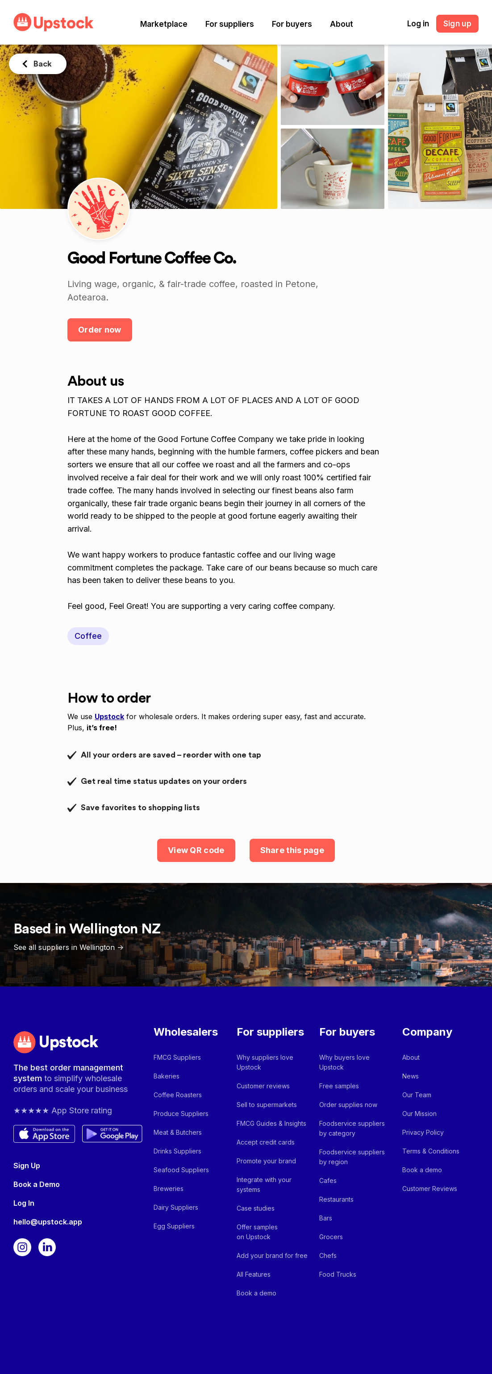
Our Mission (419, 1113)
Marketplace (164, 24)
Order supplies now (348, 1104)
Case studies (256, 1208)
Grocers (331, 1237)
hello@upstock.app (47, 1221)
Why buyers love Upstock (344, 1062)
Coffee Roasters (178, 1095)
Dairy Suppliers (176, 1207)
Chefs (328, 1255)
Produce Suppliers (181, 1113)
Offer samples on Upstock (257, 1232)
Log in (418, 23)
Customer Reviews (429, 1188)
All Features (254, 1274)
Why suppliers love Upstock (265, 1062)
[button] (163, 24)
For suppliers (229, 24)
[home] (53, 22)
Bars (325, 1218)
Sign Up (26, 1165)
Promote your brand (266, 1161)
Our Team (416, 1095)
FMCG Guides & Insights (271, 1123)
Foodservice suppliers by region (352, 1157)
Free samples (339, 1086)
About (341, 24)
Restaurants (336, 1199)
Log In (23, 1203)
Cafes (328, 1180)
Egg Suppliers (174, 1226)
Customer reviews (263, 1086)
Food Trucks (337, 1274)
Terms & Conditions (430, 1151)
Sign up (457, 23)
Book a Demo (36, 1184)
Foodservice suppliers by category (352, 1128)
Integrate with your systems (264, 1184)
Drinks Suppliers (177, 1151)
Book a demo (256, 1293)
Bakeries (166, 1076)
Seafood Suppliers (181, 1170)
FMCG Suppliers (177, 1057)
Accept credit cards (266, 1142)
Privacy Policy (423, 1132)
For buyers (292, 24)
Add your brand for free (272, 1255)
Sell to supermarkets (267, 1104)
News (410, 1076)
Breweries (168, 1188)
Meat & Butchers (178, 1132)
